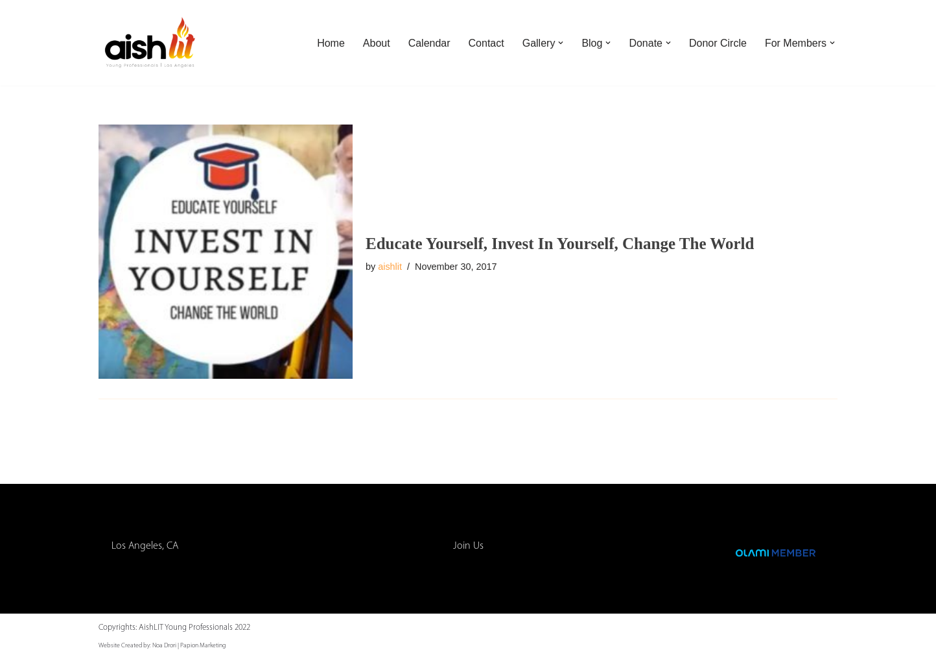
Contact (486, 43)
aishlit (390, 266)
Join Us (468, 546)
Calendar (429, 43)
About (376, 43)
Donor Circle (718, 43)
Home (331, 43)
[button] (560, 42)
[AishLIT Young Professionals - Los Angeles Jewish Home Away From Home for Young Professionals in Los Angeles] (150, 43)
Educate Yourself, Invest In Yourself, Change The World (560, 243)
